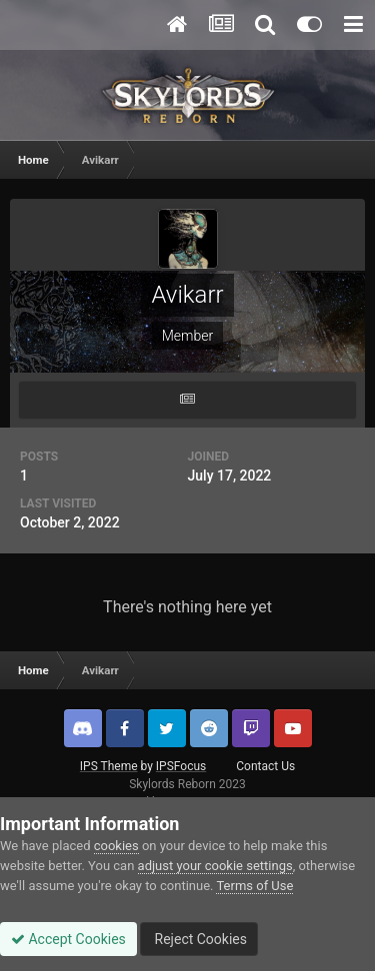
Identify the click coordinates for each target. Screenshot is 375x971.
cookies (116, 845)
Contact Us (265, 766)
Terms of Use (254, 885)
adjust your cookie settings (215, 865)
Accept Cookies (68, 939)
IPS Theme (109, 766)
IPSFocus (181, 766)
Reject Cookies (199, 939)
